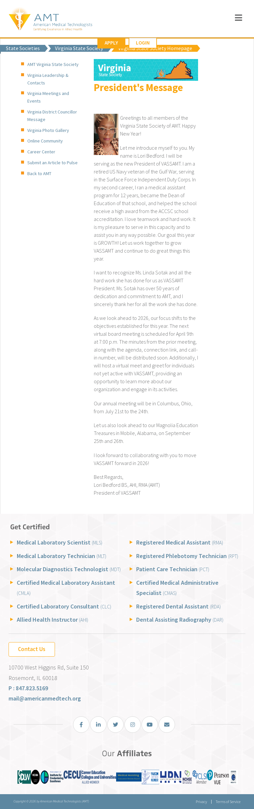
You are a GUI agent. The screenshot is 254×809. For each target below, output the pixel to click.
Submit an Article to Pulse (52, 163)
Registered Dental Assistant (178, 606)
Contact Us (31, 649)
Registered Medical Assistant (179, 542)
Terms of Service (228, 801)
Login (143, 43)
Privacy (201, 801)
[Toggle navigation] (238, 17)
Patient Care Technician (172, 569)
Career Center (41, 152)
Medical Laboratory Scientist (59, 542)
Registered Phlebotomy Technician (187, 556)
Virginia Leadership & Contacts (47, 79)
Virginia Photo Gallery (48, 130)
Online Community (45, 141)
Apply (111, 43)
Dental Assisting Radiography (179, 619)
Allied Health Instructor (52, 619)
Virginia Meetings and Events (48, 97)
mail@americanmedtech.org (45, 698)
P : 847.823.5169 (28, 688)
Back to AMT (39, 173)
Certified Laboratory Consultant (64, 606)
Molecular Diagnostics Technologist (69, 569)
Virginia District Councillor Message (52, 115)
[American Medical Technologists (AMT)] (50, 19)
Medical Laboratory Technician (61, 556)
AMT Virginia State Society (53, 64)
